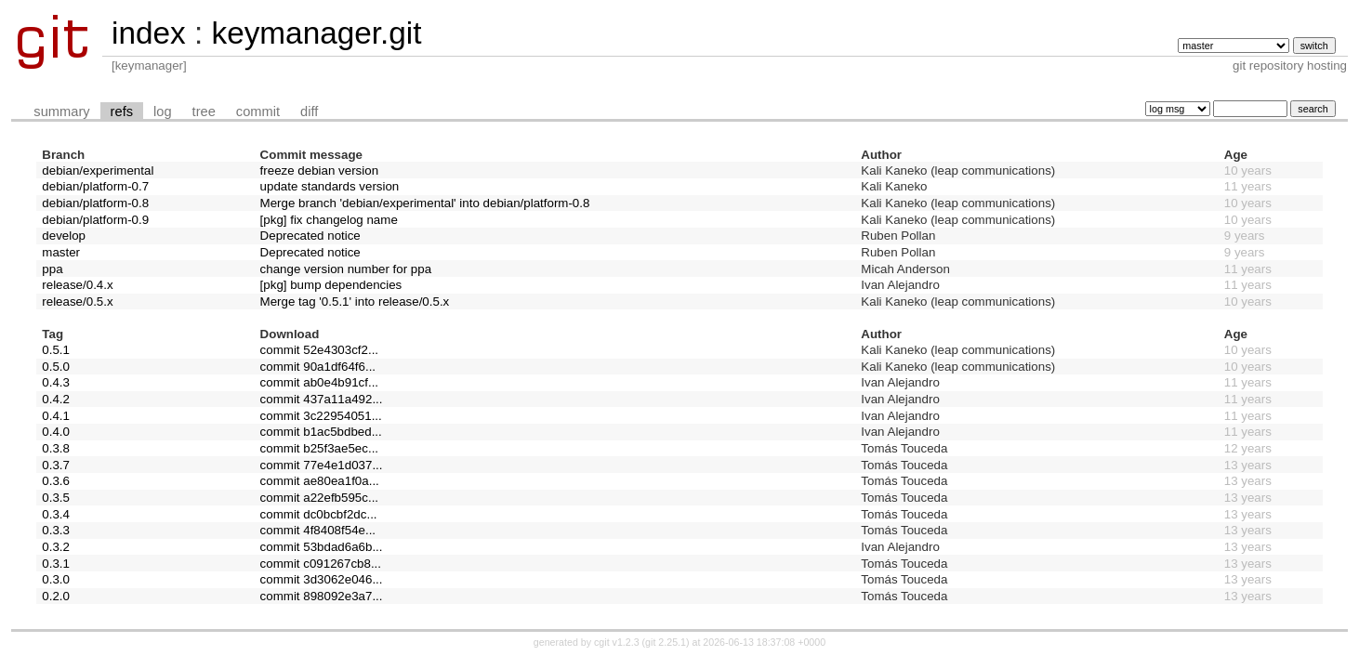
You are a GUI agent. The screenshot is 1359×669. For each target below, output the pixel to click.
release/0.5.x (77, 301)
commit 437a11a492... (321, 399)
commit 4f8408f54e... (318, 530)
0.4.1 (56, 416)
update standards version (330, 186)
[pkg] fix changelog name (329, 220)
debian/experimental (97, 170)
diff (309, 111)
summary (61, 111)
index (149, 33)
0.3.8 (56, 448)
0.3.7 (56, 465)
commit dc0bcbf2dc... (318, 514)
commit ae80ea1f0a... (319, 481)
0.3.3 (56, 530)
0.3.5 (56, 498)
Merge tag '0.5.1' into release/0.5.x (355, 301)
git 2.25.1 (665, 642)
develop (64, 236)
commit (258, 111)
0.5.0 (56, 367)
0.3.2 (56, 547)
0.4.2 (56, 399)
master (61, 252)
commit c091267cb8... (320, 564)
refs (122, 111)
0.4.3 (56, 382)
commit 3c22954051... (321, 416)
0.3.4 (56, 514)
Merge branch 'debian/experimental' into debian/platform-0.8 (425, 203)
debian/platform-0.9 (95, 220)
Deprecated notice (310, 236)
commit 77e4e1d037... (321, 465)
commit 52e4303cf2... (319, 350)
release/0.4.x (77, 285)
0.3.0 (56, 579)
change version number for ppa (346, 269)
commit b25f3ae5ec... (319, 448)
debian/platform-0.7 (95, 186)
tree (204, 111)
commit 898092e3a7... (321, 596)
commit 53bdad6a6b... (321, 547)
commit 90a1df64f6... (318, 367)
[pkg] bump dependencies (331, 285)
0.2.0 (56, 596)
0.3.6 (56, 481)
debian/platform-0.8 (95, 203)
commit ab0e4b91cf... (319, 382)
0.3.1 (56, 564)
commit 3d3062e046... (321, 579)
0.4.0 (56, 432)
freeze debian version (319, 170)
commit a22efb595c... (319, 498)
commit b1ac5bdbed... (321, 432)
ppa (52, 269)
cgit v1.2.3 (617, 642)
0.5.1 (56, 350)
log (162, 111)
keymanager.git (316, 33)
